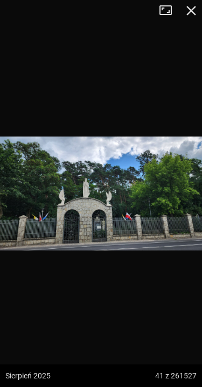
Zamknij (191, 11)
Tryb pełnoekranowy (169, 11)
